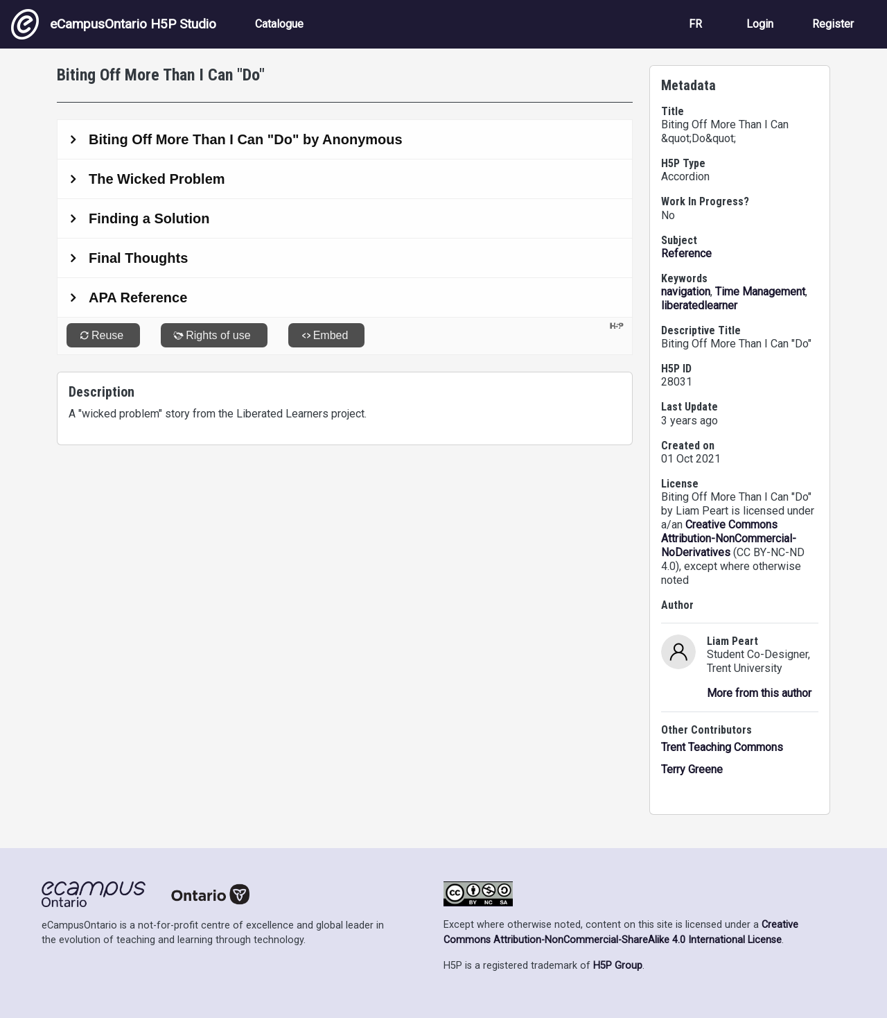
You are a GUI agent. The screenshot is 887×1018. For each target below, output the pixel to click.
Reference (686, 253)
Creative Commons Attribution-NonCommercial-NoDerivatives (728, 538)
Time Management (760, 291)
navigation (685, 291)
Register (833, 24)
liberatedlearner (699, 305)
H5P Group (617, 966)
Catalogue (279, 24)
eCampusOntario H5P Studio (113, 24)
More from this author (759, 693)
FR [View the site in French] (695, 24)
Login (759, 24)
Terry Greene (692, 769)
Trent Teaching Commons (722, 747)
